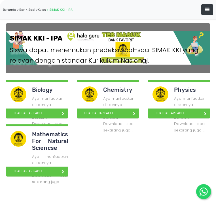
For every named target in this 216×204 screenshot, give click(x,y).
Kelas (42, 10)
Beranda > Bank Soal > (20, 10)
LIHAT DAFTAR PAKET (25, 113)
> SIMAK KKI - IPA (60, 10)
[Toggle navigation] (207, 9)
